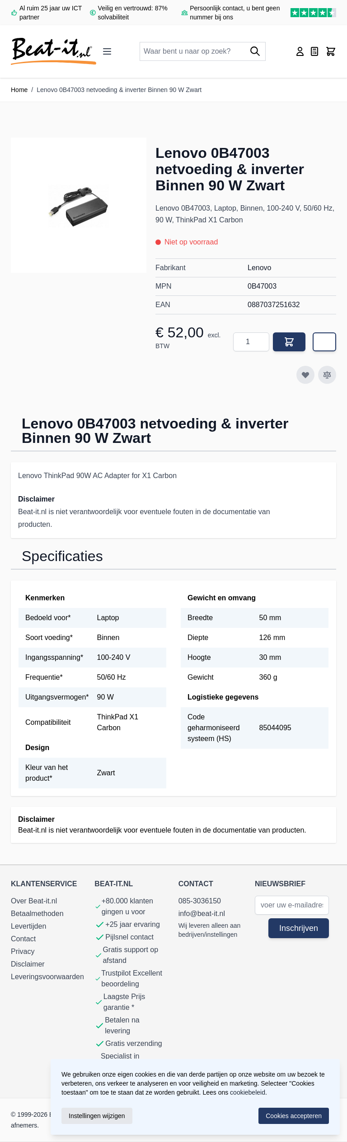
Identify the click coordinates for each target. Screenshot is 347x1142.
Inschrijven (298, 928)
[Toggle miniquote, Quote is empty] (314, 51)
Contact (23, 939)
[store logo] (53, 51)
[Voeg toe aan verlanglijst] (305, 375)
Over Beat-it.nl (34, 901)
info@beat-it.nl (201, 913)
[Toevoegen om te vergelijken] (327, 375)
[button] (78, 205)
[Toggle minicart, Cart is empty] (331, 51)
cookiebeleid (247, 1092)
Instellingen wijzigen (97, 1115)
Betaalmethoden (37, 913)
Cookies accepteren (294, 1115)
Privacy (22, 951)
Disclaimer (28, 964)
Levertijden (28, 926)
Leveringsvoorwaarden (47, 977)
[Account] (300, 51)
